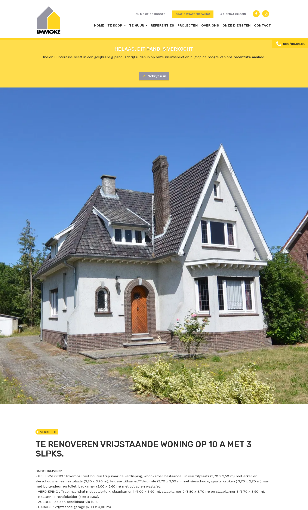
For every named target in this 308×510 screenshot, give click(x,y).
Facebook (256, 13)
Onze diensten (236, 25)
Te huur (137, 25)
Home (99, 25)
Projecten (188, 25)
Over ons (210, 25)
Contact (262, 25)
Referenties (162, 25)
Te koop (115, 25)
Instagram (265, 13)
